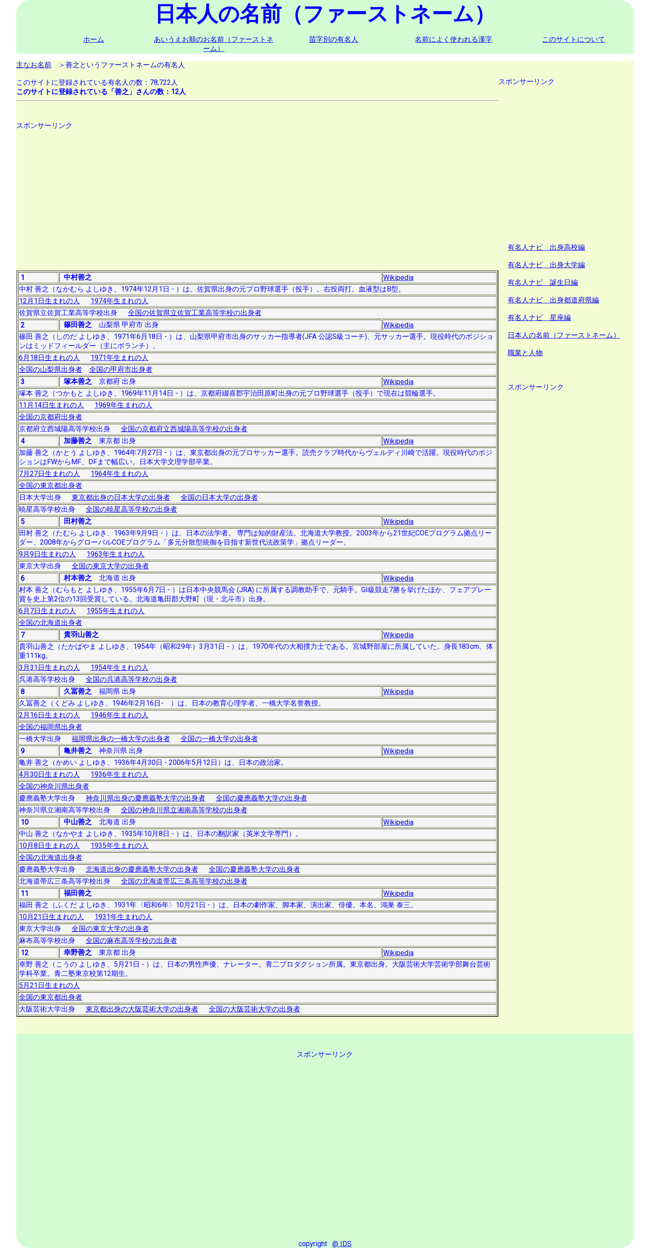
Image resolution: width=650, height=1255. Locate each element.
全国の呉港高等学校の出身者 (131, 679)
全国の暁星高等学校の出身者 (131, 509)
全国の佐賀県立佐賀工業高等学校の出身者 (194, 313)
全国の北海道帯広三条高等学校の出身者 (184, 881)
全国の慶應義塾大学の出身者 (261, 798)
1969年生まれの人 (123, 405)
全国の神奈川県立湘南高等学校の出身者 (184, 810)
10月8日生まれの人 (49, 845)
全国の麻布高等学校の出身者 (131, 940)
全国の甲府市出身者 (121, 369)
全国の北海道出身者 (50, 622)
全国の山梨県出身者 (50, 369)
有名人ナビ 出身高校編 (546, 247)
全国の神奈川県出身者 (54, 786)
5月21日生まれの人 (49, 985)
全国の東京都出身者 (50, 485)
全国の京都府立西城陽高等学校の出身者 (184, 429)
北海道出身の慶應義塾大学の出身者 (142, 869)
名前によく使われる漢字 (453, 39)
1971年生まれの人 (120, 357)
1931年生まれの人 (123, 917)
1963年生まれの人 (116, 554)
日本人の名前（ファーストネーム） (564, 335)
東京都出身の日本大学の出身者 (121, 497)
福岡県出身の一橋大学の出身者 (121, 739)
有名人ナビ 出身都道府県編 (553, 300)
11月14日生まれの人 (51, 405)
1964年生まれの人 (120, 473)
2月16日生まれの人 (49, 715)
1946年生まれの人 (120, 715)
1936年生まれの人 (120, 774)
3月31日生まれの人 (49, 667)
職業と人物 (525, 353)
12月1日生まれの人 (49, 301)
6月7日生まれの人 (47, 611)
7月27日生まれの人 (49, 473)
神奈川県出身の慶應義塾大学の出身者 (145, 798)
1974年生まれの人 (120, 301)
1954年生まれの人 (120, 667)
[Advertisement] (257, 192)
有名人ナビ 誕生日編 (543, 282)
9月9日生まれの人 (47, 554)
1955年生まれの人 (116, 611)
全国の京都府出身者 (50, 417)
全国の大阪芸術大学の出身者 (254, 1009)
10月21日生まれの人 (51, 917)
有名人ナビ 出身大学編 (546, 265)
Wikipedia (398, 277)
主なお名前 (33, 65)
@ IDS (342, 1244)
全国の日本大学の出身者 (219, 497)
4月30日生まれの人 (49, 774)
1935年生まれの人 (120, 845)
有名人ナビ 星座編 (539, 317)
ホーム (93, 39)
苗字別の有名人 (333, 39)
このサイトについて (573, 39)
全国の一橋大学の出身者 (219, 739)
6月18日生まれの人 (49, 357)
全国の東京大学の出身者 (110, 566)
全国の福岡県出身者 (50, 727)
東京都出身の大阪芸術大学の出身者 (142, 1009)
